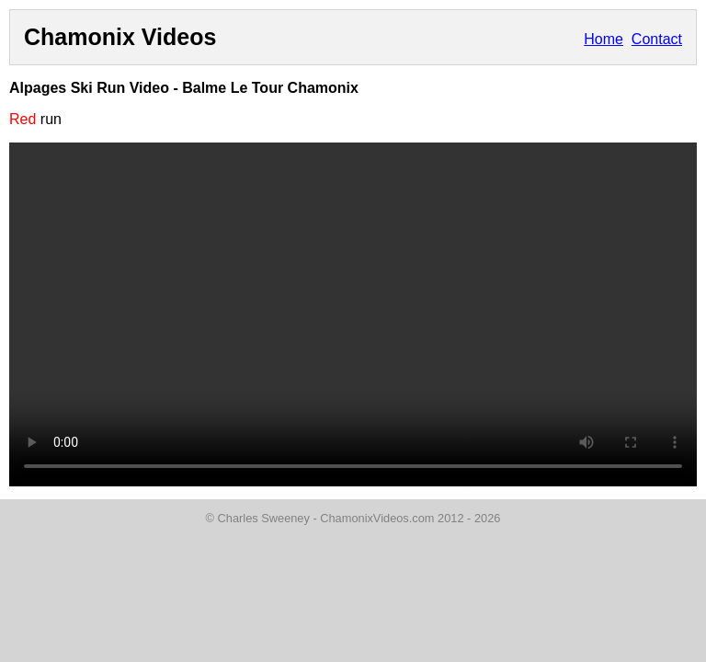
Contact (657, 39)
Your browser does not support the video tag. (353, 314)
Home (603, 39)
